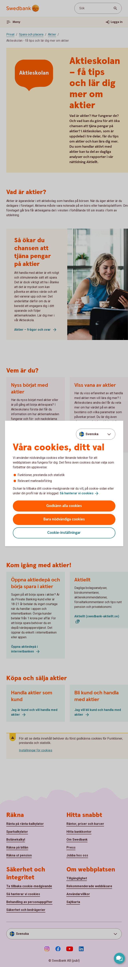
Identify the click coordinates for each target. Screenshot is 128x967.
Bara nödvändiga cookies (64, 519)
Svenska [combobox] (92, 434)
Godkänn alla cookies (64, 505)
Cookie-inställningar (64, 532)
